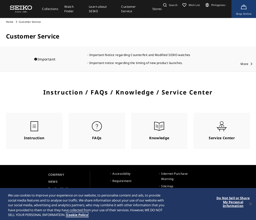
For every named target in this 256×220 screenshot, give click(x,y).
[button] (169, 5)
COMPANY (56, 174)
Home (9, 22)
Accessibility (121, 174)
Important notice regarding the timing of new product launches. (136, 63)
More (244, 64)
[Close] (250, 204)
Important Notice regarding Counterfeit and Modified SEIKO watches (139, 55)
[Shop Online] (243, 9)
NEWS (53, 182)
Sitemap (167, 186)
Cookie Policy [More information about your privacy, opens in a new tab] (77, 215)
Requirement (121, 181)
